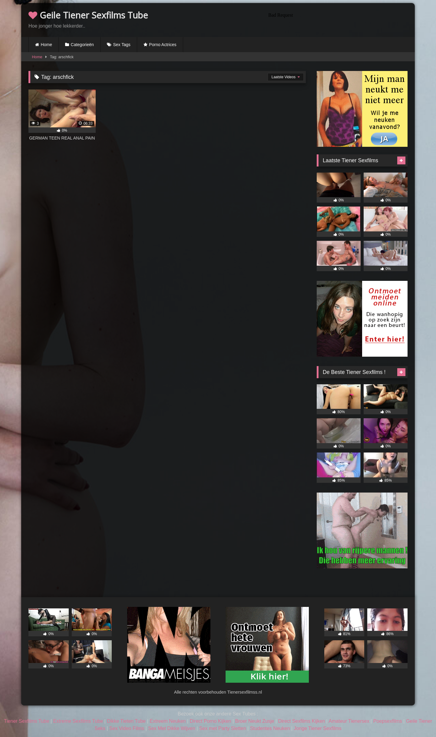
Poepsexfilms (387, 721)
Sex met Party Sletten (222, 728)
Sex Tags (121, 44)
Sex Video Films (126, 728)
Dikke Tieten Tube (126, 721)
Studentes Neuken (270, 728)
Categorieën (82, 44)
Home (46, 44)
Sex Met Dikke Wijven (171, 728)
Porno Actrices (162, 44)
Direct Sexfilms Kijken (301, 721)
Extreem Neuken (168, 721)
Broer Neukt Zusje (254, 721)
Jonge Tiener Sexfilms (317, 728)
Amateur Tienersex (349, 721)
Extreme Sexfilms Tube (78, 721)
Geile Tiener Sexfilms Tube (88, 15)
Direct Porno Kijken (210, 721)
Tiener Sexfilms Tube (26, 721)
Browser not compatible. (337, 19)
